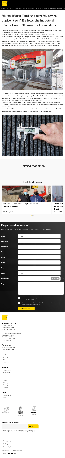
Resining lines (7, 372)
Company (4, 252)
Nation (3, 273)
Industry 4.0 (6, 362)
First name (4, 241)
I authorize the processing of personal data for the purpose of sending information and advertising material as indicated (40, 303)
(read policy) (36, 299)
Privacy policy (30, 431)
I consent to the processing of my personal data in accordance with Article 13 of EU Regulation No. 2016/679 (40, 298)
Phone (3, 262)
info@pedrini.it (10, 349)
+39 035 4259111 (10, 347)
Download (20, 415)
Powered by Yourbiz (8, 446)
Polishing (5, 382)
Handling (5, 387)
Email (3, 257)
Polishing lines (7, 370)
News (11, 8)
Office (3, 236)
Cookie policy (7, 444)
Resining (5, 385)
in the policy (38, 304)
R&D (4, 360)
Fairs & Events (7, 395)
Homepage (4, 8)
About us (5, 357)
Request (3, 284)
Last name (4, 247)
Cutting (5, 380)
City (2, 268)
